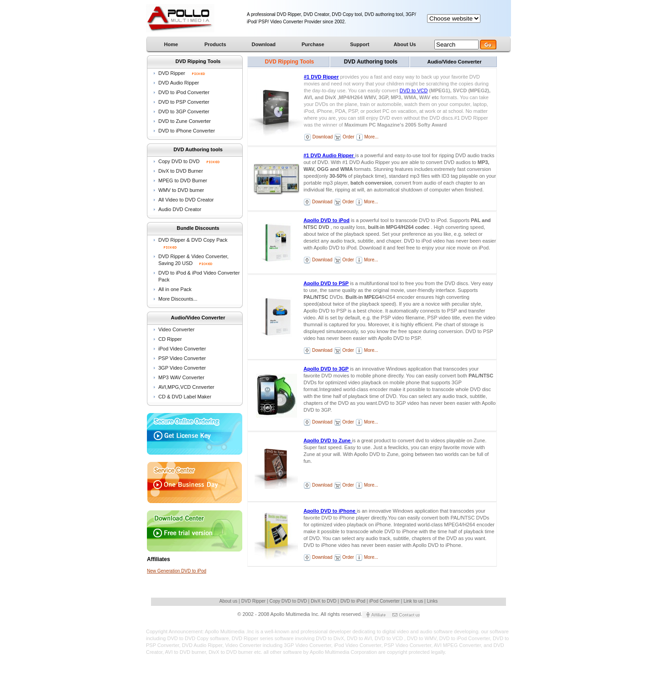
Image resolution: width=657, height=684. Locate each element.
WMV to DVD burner (181, 190)
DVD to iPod (353, 601)
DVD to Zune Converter (184, 121)
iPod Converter (385, 601)
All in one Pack (175, 289)
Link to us (414, 601)
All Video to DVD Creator (186, 199)
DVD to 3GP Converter (183, 111)
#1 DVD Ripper (321, 77)
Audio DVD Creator (179, 209)
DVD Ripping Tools (289, 61)
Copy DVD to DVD (188, 161)
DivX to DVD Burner (180, 171)
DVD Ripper (172, 73)
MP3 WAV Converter (181, 377)
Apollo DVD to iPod (326, 220)
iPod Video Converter (182, 348)
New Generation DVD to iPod (176, 570)
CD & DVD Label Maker (184, 396)
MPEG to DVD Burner (182, 180)
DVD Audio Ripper (178, 82)
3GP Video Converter (182, 368)
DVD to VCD (414, 90)
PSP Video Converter (182, 358)
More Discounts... (178, 299)
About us (229, 601)
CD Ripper (170, 339)
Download (322, 136)
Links (432, 601)
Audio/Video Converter (454, 61)
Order (347, 136)
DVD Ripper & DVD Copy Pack (193, 240)
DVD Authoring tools (371, 61)
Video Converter (176, 329)
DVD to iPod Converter (183, 92)
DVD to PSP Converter (183, 102)
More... (371, 136)
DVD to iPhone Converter (186, 130)
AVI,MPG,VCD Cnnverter (186, 387)
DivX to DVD (324, 601)
